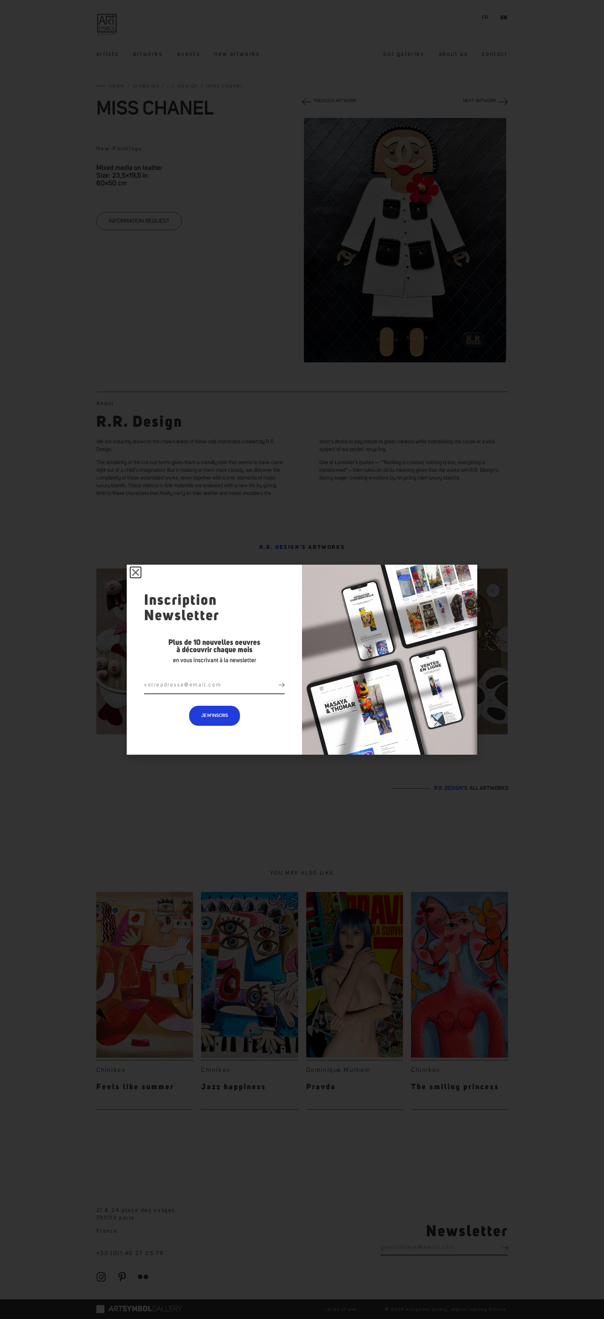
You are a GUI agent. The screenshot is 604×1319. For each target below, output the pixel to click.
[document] (302, 659)
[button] (136, 572)
